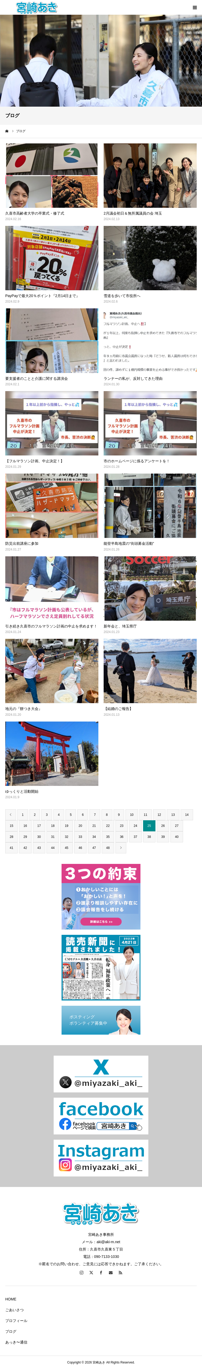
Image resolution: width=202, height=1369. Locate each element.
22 (108, 826)
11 (145, 815)
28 (11, 837)
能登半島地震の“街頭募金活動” (129, 543)
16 (25, 826)
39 (163, 837)
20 (80, 826)
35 (108, 837)
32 (66, 837)
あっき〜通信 (16, 1342)
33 (80, 837)
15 (11, 826)
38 (149, 837)
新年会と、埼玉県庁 (120, 626)
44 (52, 848)
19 (66, 826)
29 (25, 837)
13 (173, 815)
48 (108, 848)
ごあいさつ (14, 1310)
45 (66, 848)
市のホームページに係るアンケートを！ (137, 461)
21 (94, 826)
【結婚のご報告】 (118, 709)
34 (94, 837)
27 (176, 826)
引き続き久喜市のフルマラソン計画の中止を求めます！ (51, 626)
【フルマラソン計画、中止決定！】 (34, 461)
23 (121, 826)
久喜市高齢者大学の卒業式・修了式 (34, 213)
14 (187, 815)
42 (25, 848)
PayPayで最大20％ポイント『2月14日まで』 (42, 296)
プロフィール (16, 1321)
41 (11, 848)
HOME (10, 1299)
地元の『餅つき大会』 (23, 709)
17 (39, 826)
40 (176, 837)
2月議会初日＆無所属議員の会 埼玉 (133, 213)
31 (52, 837)
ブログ (10, 1331)
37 (135, 837)
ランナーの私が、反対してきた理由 (133, 378)
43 (39, 848)
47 (94, 848)
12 (159, 815)
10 (131, 815)
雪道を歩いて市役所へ (122, 296)
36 (121, 837)
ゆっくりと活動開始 (21, 791)
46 (80, 848)
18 (52, 826)
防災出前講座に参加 (21, 543)
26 (163, 826)
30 (39, 837)
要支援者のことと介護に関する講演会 (36, 378)
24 (135, 826)
